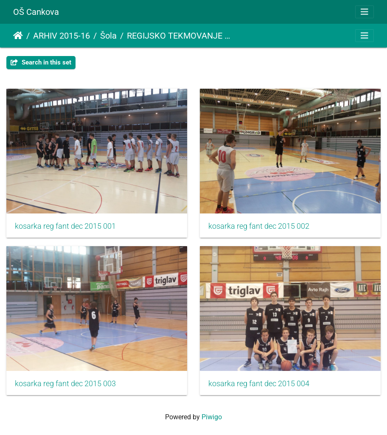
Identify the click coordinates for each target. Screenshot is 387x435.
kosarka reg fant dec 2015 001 (65, 226)
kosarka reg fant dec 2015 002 (258, 226)
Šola (108, 36)
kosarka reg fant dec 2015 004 (258, 383)
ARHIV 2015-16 (61, 36)
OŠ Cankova (36, 12)
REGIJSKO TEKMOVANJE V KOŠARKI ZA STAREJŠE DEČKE (179, 36)
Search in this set (41, 62)
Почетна (18, 35)
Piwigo (212, 417)
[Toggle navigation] (364, 12)
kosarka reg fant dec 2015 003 (65, 383)
